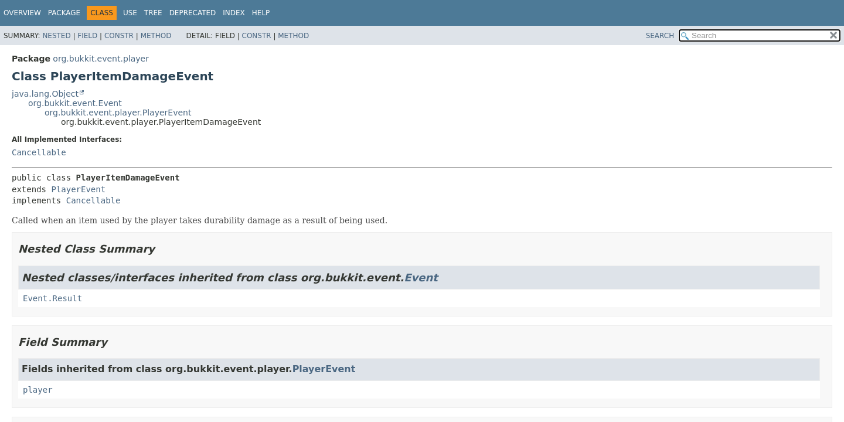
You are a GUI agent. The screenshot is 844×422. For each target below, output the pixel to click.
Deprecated (192, 13)
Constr (119, 36)
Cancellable (39, 152)
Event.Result (52, 298)
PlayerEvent (78, 189)
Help (261, 13)
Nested (56, 36)
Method (156, 36)
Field (87, 36)
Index (234, 13)
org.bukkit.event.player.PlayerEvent (118, 112)
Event (421, 277)
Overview (22, 13)
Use (130, 13)
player (38, 389)
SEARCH (660, 36)
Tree (153, 13)
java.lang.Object (45, 93)
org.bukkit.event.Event (75, 103)
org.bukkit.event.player (101, 58)
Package (64, 13)
